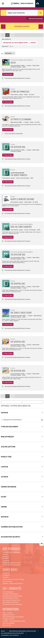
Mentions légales (8, 623)
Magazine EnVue (8, 615)
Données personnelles (17, 621)
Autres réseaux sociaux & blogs (13, 579)
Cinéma (5, 558)
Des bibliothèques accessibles (13, 617)
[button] (39, 3)
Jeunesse (6, 560)
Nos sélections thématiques (12, 596)
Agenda (5, 554)
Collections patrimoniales (12, 563)
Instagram (6, 575)
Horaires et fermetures (10, 594)
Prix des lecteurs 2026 (10, 598)
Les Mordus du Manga (10, 602)
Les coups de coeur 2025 (11, 600)
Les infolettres (7, 581)
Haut (42, 544)
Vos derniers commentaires (12, 604)
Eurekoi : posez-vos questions (13, 583)
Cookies (5, 621)
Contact (10, 613)
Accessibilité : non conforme (10, 635)
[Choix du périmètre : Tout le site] (3, 13)
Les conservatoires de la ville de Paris (12, 633)
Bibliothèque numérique (11, 565)
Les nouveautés (8, 592)
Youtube (6, 577)
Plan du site (7, 625)
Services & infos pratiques (11, 552)
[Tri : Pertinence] (9, 53)
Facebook (6, 573)
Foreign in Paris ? (8, 619)
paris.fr (3, 631)
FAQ (4, 613)
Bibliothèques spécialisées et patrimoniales (22, 631)
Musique (6, 556)
